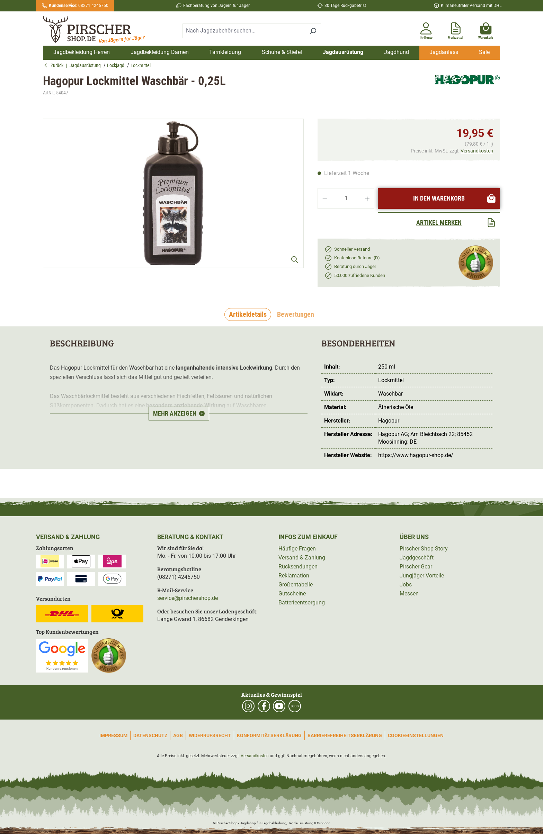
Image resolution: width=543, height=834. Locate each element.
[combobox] (244, 31)
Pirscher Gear (416, 566)
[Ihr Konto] (425, 29)
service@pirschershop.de (187, 598)
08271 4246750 (78, 5)
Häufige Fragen (297, 548)
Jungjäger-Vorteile (422, 575)
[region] (173, 193)
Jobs (406, 584)
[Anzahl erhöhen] (367, 198)
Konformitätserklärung (269, 735)
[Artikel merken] (439, 222)
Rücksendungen (298, 566)
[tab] (247, 314)
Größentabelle (295, 584)
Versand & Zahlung (301, 557)
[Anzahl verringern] (325, 198)
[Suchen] (313, 31)
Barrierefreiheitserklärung (345, 735)
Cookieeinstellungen (416, 735)
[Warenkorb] (486, 29)
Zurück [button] (55, 65)
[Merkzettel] (455, 29)
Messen (409, 593)
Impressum (113, 735)
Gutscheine (292, 593)
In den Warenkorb (454, 198)
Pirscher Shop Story (424, 548)
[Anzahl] (346, 198)
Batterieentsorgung (301, 602)
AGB (178, 735)
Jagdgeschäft (417, 557)
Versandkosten (477, 151)
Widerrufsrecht (210, 735)
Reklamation (293, 575)
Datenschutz (150, 735)
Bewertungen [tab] (295, 314)
